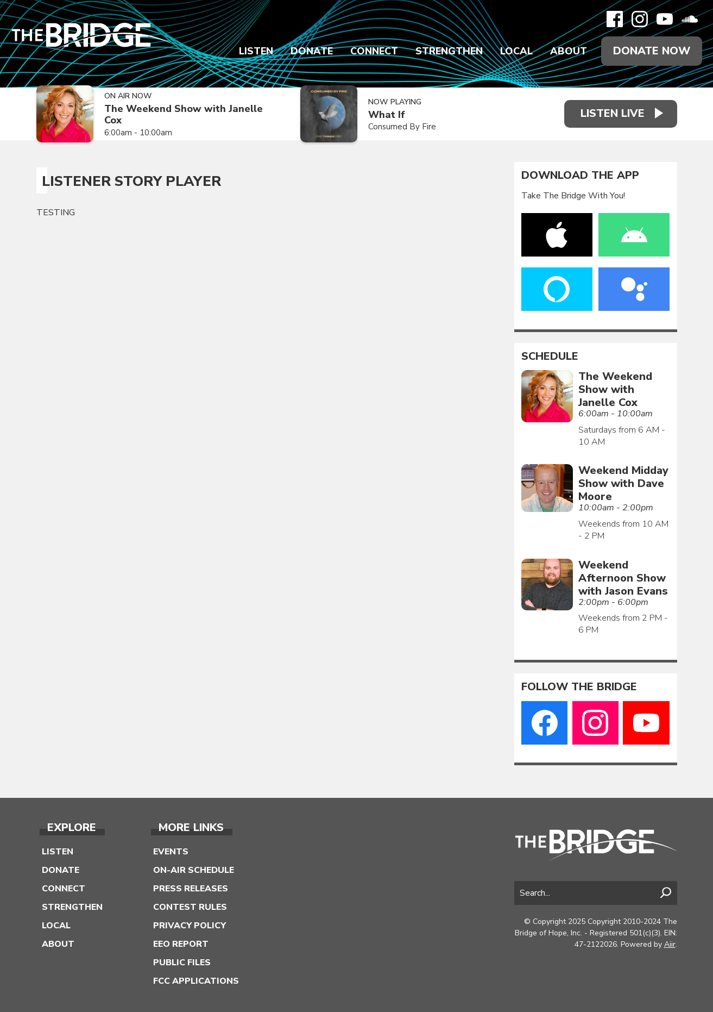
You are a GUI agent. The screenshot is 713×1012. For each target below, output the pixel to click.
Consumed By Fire (402, 127)
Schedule (549, 356)
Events (170, 852)
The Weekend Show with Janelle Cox (183, 114)
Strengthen (449, 51)
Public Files (182, 963)
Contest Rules (190, 907)
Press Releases (190, 889)
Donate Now (651, 50)
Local (516, 51)
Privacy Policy (189, 926)
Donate (312, 51)
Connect (374, 51)
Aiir (670, 944)
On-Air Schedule (193, 870)
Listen (256, 51)
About (568, 51)
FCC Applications (196, 981)
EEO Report (181, 944)
